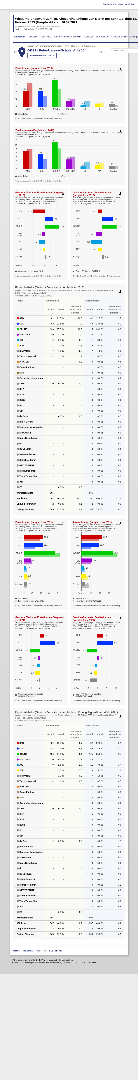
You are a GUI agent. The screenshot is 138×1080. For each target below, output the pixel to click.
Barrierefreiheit (55, 951)
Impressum (41, 951)
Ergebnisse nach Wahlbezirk (67, 36)
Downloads (45, 36)
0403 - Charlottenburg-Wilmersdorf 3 (80, 46)
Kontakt (16, 951)
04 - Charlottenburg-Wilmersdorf (49, 46)
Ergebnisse (19, 36)
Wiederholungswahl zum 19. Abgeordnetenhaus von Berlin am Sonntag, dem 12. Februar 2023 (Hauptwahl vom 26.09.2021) (76, 20)
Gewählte (32, 36)
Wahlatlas (88, 36)
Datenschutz (28, 951)
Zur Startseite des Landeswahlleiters (119, 4)
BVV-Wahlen (102, 36)
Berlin (30, 46)
